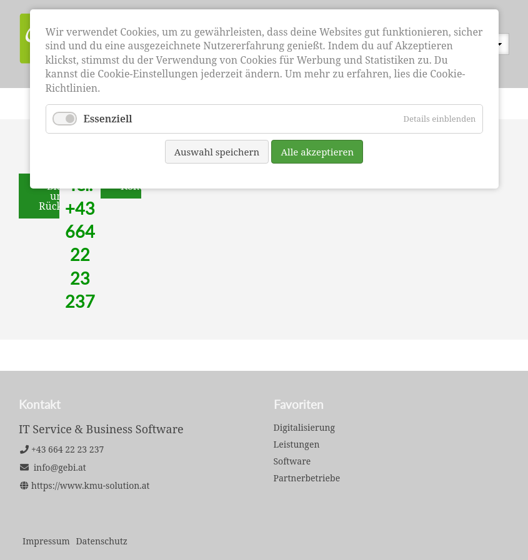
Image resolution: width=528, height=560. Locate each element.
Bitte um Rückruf (58, 196)
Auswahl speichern (217, 151)
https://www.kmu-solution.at (90, 485)
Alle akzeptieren (317, 151)
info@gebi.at (60, 467)
